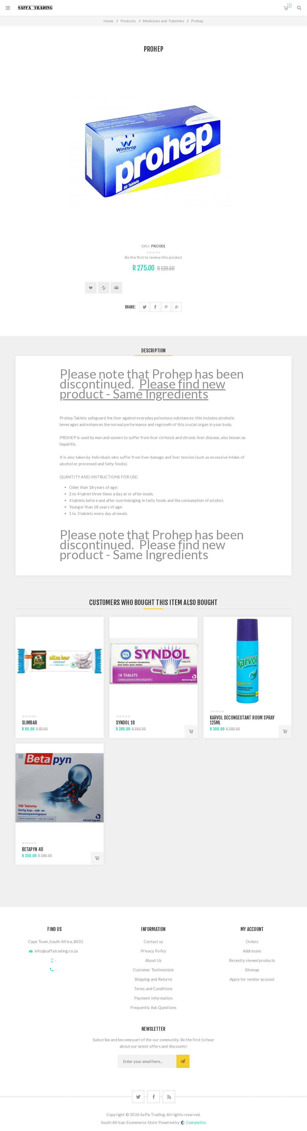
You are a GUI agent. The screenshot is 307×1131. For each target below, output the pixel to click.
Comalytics (193, 1122)
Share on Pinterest (166, 307)
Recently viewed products (252, 960)
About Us (153, 960)
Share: (130, 306)
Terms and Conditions (153, 988)
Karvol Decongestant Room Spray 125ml (242, 720)
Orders (252, 941)
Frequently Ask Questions (153, 1007)
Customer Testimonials (153, 969)
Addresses (252, 951)
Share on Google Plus (177, 307)
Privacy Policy (153, 951)
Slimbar (29, 722)
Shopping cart (289, 6)
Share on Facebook (155, 307)
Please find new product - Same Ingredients (143, 388)
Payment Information (153, 998)
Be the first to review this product (153, 257)
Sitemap (252, 969)
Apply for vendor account (252, 979)
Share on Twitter (144, 307)
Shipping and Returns (153, 979)
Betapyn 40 (32, 849)
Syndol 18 (125, 722)
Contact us (153, 941)
